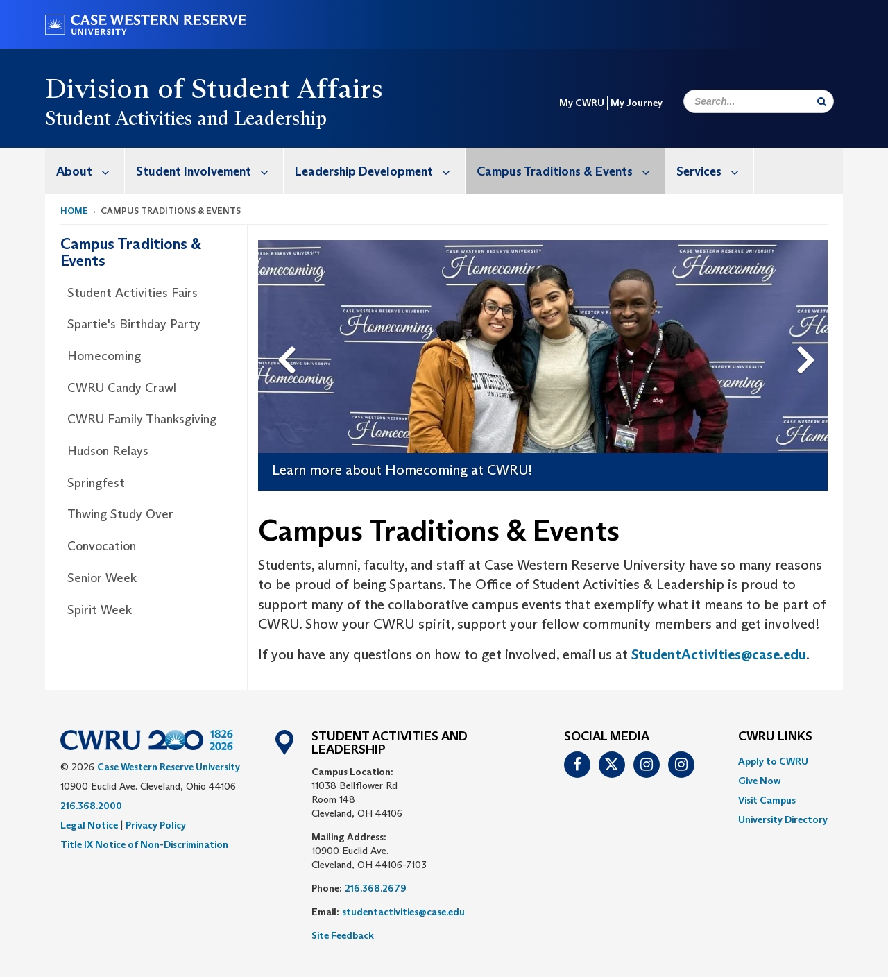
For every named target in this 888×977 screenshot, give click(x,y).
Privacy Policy (156, 825)
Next (808, 338)
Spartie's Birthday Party (133, 324)
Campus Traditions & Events (571, 171)
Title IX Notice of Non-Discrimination (144, 844)
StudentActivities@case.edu (718, 654)
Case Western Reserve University (168, 767)
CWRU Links (775, 737)
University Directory (783, 819)
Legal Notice (89, 825)
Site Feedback (342, 935)
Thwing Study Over (120, 514)
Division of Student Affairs (214, 88)
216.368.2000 (91, 805)
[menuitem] (85, 171)
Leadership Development (380, 171)
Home (74, 210)
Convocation (101, 546)
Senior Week (102, 578)
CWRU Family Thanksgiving (141, 419)
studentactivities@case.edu (403, 912)
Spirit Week (99, 610)
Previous (288, 338)
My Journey (636, 102)
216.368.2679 (376, 888)
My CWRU (581, 102)
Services (714, 171)
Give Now (759, 780)
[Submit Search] (821, 101)
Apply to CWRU (773, 761)
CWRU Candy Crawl (121, 388)
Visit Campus (767, 800)
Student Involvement (209, 171)
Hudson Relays (107, 451)
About (90, 171)
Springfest (96, 483)
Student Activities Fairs (132, 292)
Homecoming (104, 356)
